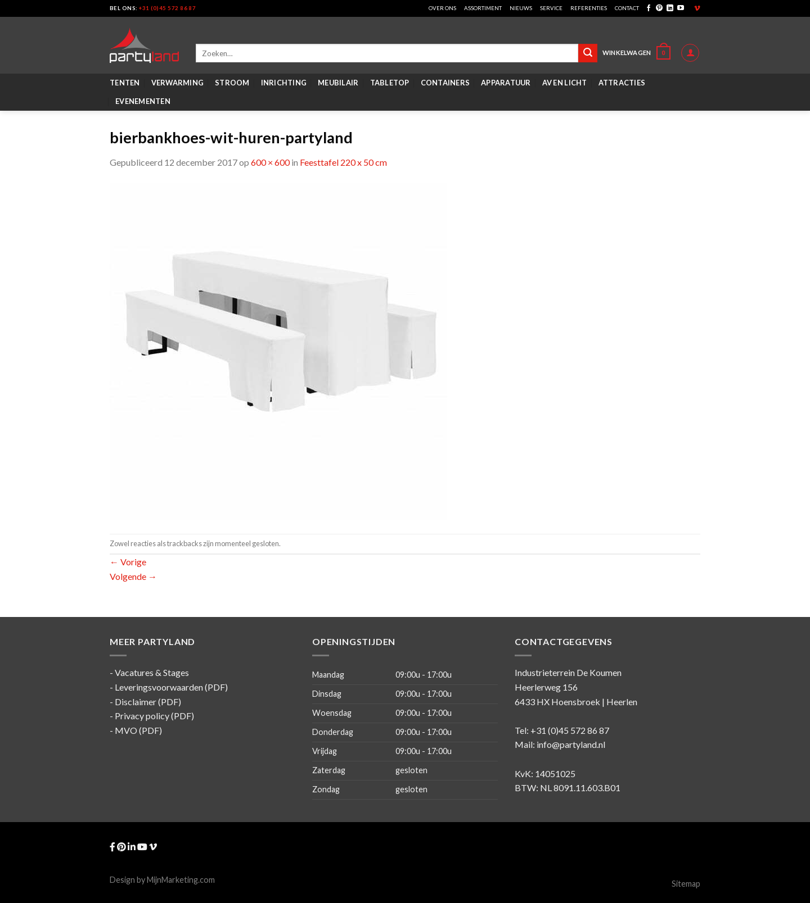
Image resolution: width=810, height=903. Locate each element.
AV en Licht (564, 82)
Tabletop (390, 82)
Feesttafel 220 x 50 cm (343, 162)
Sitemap (686, 883)
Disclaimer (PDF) (148, 701)
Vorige (128, 561)
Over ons (442, 8)
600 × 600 (270, 162)
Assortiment (483, 8)
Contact (627, 8)
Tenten (125, 82)
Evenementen (142, 101)
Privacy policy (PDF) (154, 715)
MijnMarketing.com (181, 879)
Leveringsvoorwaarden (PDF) (171, 687)
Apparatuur (506, 82)
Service (551, 8)
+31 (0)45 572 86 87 (167, 8)
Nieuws (521, 8)
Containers (445, 82)
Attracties (622, 82)
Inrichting (284, 82)
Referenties (588, 8)
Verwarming (177, 82)
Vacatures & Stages (152, 672)
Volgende (133, 576)
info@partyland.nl (571, 744)
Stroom (232, 82)
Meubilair (338, 82)
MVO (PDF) (138, 730)
